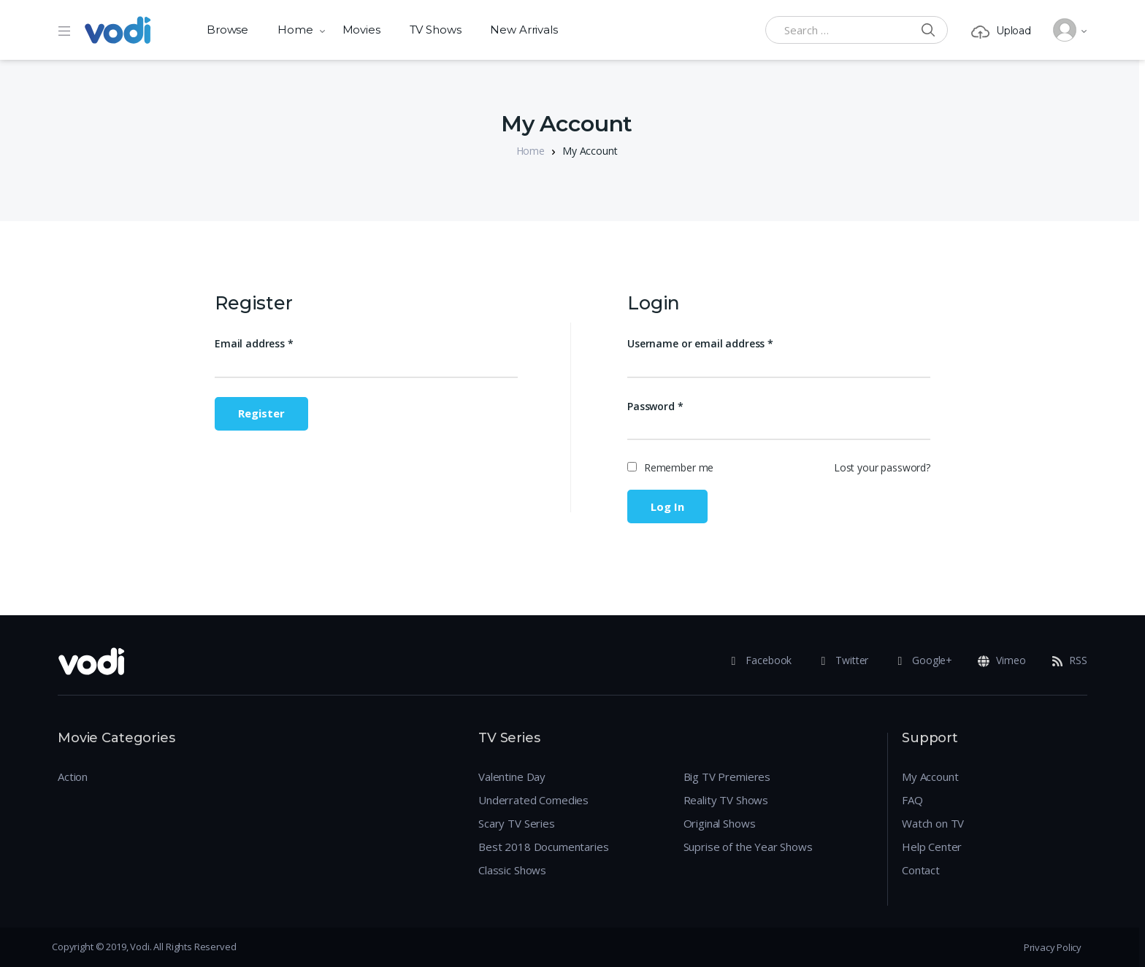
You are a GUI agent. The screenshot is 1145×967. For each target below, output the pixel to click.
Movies (361, 29)
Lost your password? (882, 467)
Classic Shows (512, 870)
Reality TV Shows (726, 800)
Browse (227, 29)
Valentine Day (511, 776)
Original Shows (719, 823)
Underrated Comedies (533, 800)
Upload (1001, 31)
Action (73, 776)
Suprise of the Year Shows (748, 846)
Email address (254, 343)
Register (261, 413)
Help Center (932, 846)
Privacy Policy (1052, 947)
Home (295, 29)
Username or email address (700, 343)
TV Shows (436, 29)
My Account (930, 776)
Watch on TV (933, 823)
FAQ (912, 800)
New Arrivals (523, 29)
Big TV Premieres (727, 776)
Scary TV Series (516, 823)
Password (655, 406)
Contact (921, 870)
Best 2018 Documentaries (543, 846)
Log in (667, 506)
